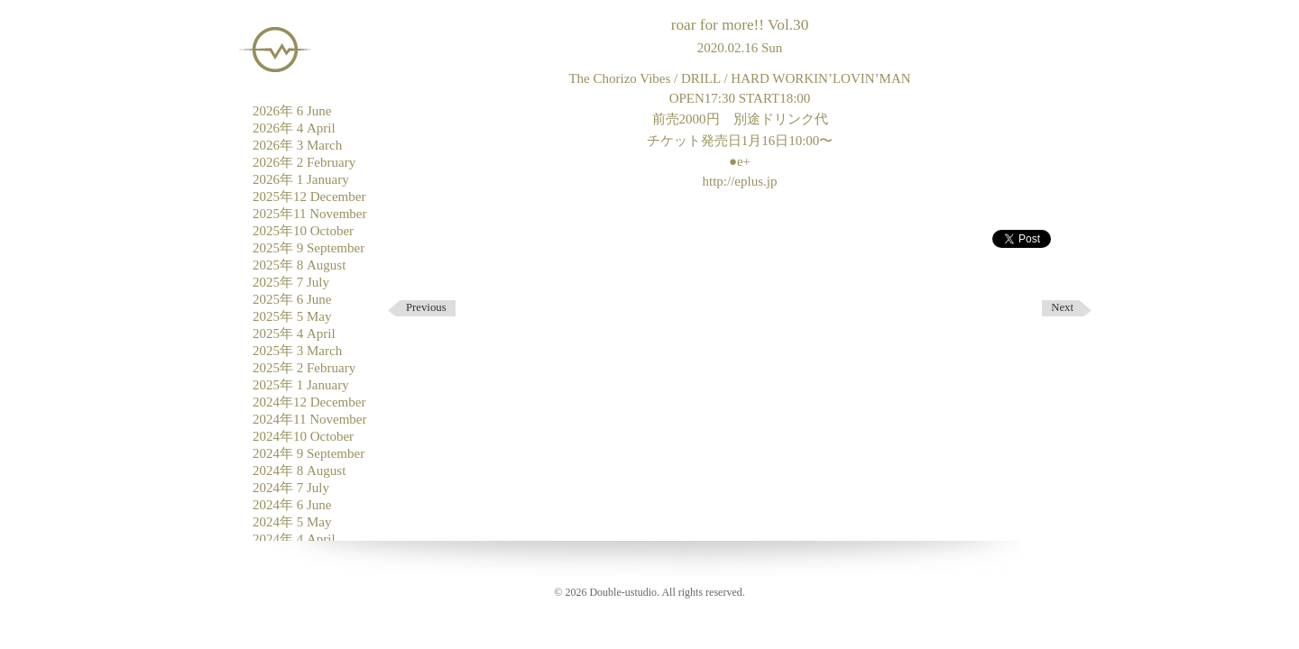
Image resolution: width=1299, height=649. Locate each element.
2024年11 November (310, 419)
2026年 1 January (301, 179)
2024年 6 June (292, 505)
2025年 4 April (294, 333)
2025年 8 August (299, 265)
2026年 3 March (297, 145)
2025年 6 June (292, 299)
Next (1062, 307)
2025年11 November (310, 213)
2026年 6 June (292, 111)
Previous (426, 307)
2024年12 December (309, 402)
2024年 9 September (308, 453)
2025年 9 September (308, 248)
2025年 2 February (304, 368)
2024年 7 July (291, 487)
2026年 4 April (294, 128)
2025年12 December (309, 196)
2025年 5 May (292, 316)
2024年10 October (303, 436)
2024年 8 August (299, 470)
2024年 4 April (294, 539)
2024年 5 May (292, 522)
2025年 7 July (291, 282)
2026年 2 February (304, 162)
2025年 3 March (297, 350)
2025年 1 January (301, 385)
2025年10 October (303, 231)
